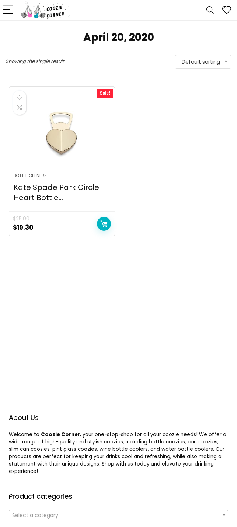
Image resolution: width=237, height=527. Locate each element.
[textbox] (118, 515)
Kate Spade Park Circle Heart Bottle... (56, 192)
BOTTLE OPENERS (30, 175)
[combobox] (118, 515)
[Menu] (9, 10)
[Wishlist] (226, 10)
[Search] (210, 10)
